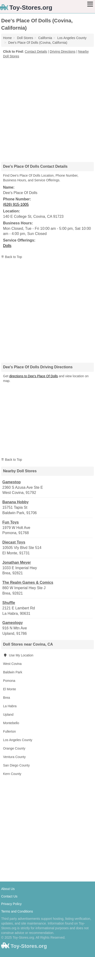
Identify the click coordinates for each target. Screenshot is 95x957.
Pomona (9, 681)
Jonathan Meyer (16, 562)
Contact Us (9, 896)
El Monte (9, 689)
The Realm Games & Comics (27, 582)
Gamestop (11, 482)
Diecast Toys (13, 542)
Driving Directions (63, 51)
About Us (8, 889)
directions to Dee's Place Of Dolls (33, 376)
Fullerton (9, 731)
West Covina (12, 664)
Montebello (11, 723)
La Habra (10, 706)
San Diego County (16, 765)
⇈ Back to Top (11, 257)
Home (7, 38)
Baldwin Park (12, 672)
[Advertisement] (47, 108)
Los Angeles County (17, 740)
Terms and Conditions (17, 911)
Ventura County (14, 757)
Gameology (12, 623)
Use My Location (18, 655)
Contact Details (36, 51)
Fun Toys (10, 522)
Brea (6, 697)
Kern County (12, 774)
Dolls (7, 246)
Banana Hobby (15, 502)
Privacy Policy (11, 904)
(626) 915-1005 (16, 204)
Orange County (14, 748)
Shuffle (8, 603)
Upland (8, 714)
